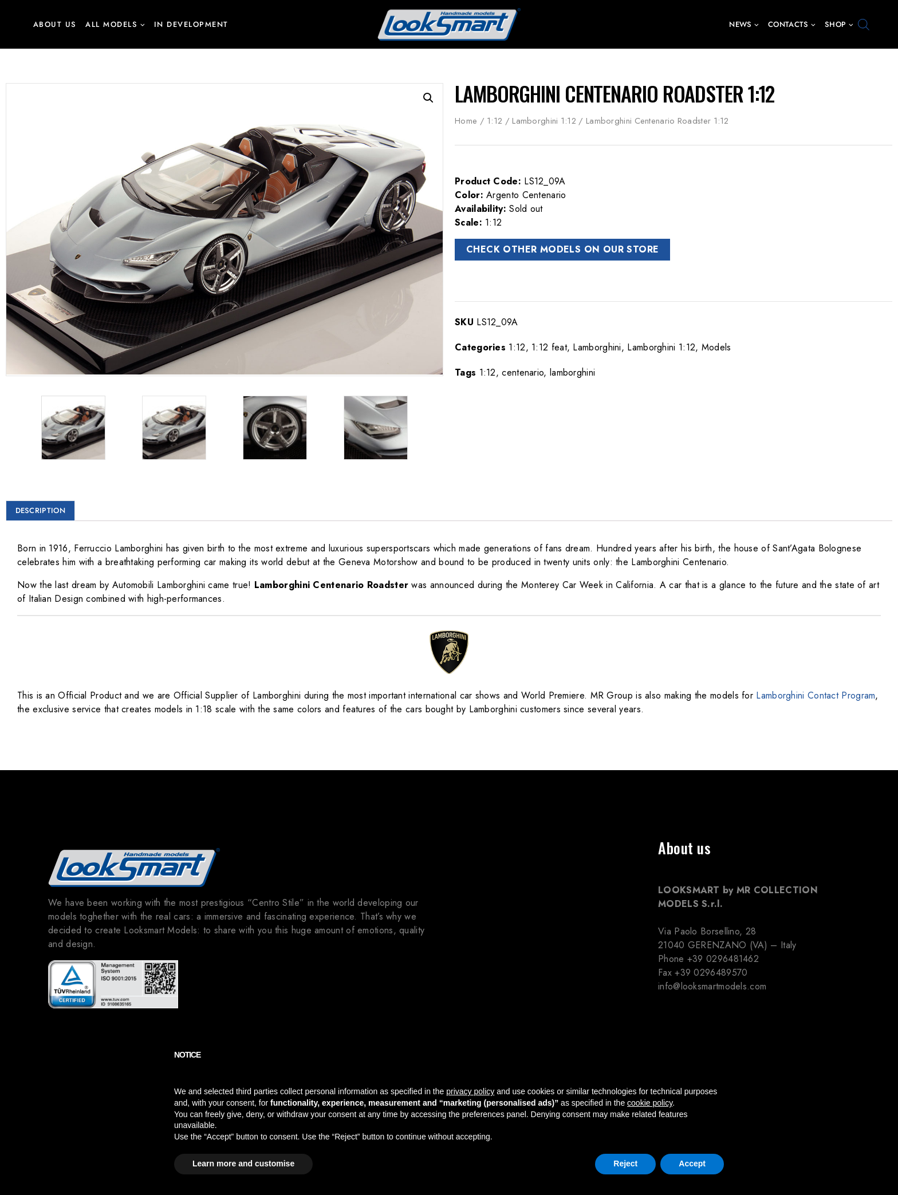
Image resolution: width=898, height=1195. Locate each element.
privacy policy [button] (470, 1091)
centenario (522, 372)
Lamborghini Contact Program (815, 693)
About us (55, 24)
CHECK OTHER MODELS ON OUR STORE (562, 249)
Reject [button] (625, 1163)
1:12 (494, 121)
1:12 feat (549, 347)
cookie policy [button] (649, 1102)
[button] (142, 24)
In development (191, 24)
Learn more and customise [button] (243, 1163)
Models (716, 347)
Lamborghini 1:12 (544, 121)
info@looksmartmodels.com (712, 985)
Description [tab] (40, 508)
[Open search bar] (863, 24)
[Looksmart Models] (449, 24)
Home (466, 121)
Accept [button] (692, 1163)
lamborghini (572, 372)
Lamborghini (597, 347)
